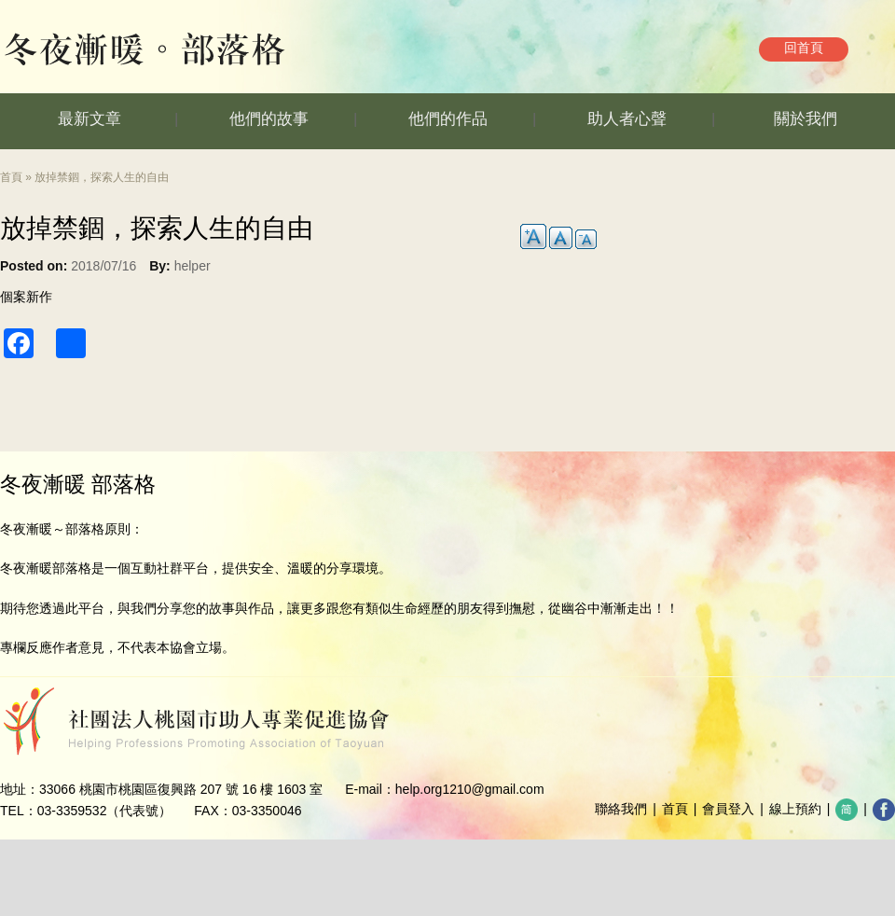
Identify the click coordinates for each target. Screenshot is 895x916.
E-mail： (370, 789)
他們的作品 (448, 119)
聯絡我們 (621, 808)
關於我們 (805, 119)
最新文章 (89, 119)
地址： (19, 789)
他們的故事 (269, 119)
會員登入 (728, 808)
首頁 (11, 177)
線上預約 (795, 808)
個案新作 (26, 296)
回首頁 (803, 47)
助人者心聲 (627, 119)
